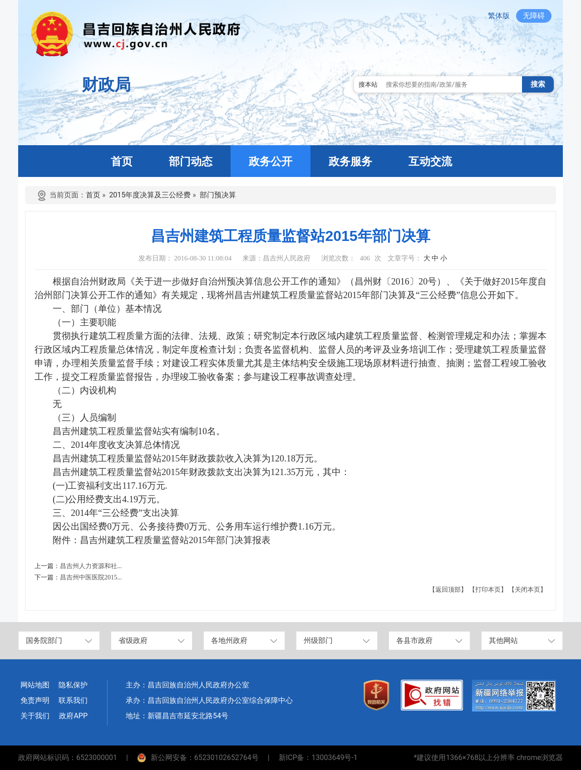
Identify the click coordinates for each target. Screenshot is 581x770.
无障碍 (534, 15)
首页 (93, 195)
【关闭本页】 (527, 589)
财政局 (106, 84)
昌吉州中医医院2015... (91, 577)
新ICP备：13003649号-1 (318, 757)
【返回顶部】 (448, 589)
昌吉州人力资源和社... (91, 566)
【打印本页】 (488, 589)
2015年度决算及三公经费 (150, 195)
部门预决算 (218, 195)
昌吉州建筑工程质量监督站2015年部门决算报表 (175, 540)
